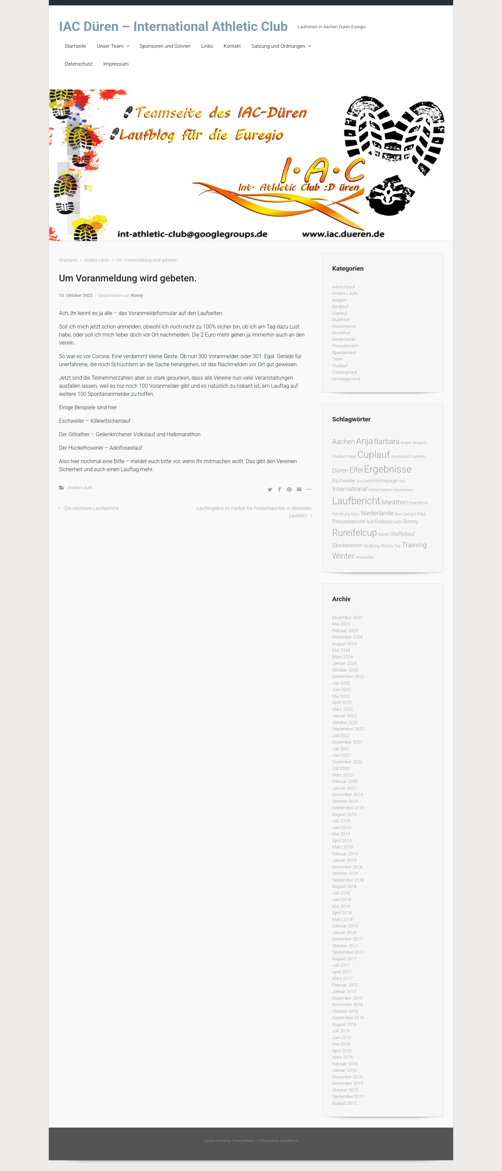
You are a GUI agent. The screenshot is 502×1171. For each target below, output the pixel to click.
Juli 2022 (341, 735)
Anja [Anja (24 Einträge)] (364, 441)
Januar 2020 (344, 788)
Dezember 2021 (347, 742)
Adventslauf (343, 286)
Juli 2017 (341, 965)
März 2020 (342, 775)
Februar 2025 (345, 630)
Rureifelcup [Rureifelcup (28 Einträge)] (354, 532)
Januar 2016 (344, 1070)
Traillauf (340, 365)
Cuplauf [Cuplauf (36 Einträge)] (373, 454)
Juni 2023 (341, 689)
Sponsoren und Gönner (165, 46)
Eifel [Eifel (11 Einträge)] (356, 470)
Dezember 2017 (347, 938)
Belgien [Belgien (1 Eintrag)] (406, 443)
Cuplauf (339, 313)
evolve (209, 1141)
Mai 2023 (341, 696)
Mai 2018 (341, 906)
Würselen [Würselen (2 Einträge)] (364, 557)
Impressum (116, 64)
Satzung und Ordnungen (278, 46)
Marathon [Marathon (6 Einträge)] (395, 502)
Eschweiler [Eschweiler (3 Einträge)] (344, 481)
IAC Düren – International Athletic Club (173, 26)
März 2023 (342, 709)
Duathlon (340, 319)
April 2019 (342, 840)
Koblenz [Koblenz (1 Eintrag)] (385, 490)
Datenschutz (79, 64)
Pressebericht (345, 345)
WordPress (289, 1141)
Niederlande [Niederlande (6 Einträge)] (377, 513)
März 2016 (342, 1057)
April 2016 (342, 1050)
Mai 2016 (341, 1043)
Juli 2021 (341, 748)
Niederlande (343, 339)
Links (207, 46)
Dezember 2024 (347, 637)
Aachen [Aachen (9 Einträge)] (343, 442)
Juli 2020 (341, 768)
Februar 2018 (345, 925)
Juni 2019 (341, 827)
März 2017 (342, 978)
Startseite (75, 46)
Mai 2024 (341, 650)
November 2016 (347, 1004)
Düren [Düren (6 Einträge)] (340, 470)
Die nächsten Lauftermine (92, 508)
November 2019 (347, 794)
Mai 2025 (341, 623)
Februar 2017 (345, 985)
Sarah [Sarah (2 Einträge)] (383, 534)
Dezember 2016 (347, 998)
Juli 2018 (341, 893)
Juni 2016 (341, 1037)
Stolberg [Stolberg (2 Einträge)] (372, 545)
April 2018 (342, 912)
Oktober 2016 (345, 1011)
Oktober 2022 (345, 722)
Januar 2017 (344, 991)
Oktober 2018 (345, 873)
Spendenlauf (344, 352)
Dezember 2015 (347, 1076)
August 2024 (344, 643)
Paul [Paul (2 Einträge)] (421, 513)
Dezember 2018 (347, 866)
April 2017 (342, 971)
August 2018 (344, 886)
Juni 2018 (341, 899)
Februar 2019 (345, 853)
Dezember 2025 (347, 617)
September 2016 (348, 1017)
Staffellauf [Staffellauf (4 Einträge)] (402, 534)
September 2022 (348, 728)
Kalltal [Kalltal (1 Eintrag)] (373, 490)
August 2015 (344, 1103)
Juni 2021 (341, 755)
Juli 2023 (341, 683)
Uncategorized (346, 378)
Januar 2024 (344, 663)
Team (337, 358)
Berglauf (340, 306)
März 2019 (342, 847)
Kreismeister (344, 326)
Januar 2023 (344, 715)
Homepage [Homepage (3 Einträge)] (385, 481)
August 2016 (344, 1024)
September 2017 (348, 952)
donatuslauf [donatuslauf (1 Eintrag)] (400, 456)
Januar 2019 (344, 860)
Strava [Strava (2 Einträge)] (387, 545)
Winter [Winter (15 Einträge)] (343, 556)
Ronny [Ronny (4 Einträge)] (410, 521)
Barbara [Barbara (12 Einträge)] (386, 441)
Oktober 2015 (345, 1090)
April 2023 (342, 702)
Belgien (339, 300)
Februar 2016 (345, 1063)
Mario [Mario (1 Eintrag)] (355, 514)
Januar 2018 (344, 932)
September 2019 (348, 807)
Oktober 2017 (345, 945)
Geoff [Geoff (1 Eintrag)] (368, 481)
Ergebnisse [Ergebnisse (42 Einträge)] (388, 469)
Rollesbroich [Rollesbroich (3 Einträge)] (388, 522)
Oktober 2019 (345, 801)
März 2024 (342, 656)
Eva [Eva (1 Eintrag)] (360, 481)
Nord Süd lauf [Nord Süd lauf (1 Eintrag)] (405, 514)
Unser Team (110, 46)
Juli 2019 (341, 820)
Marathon (341, 332)
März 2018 (342, 919)
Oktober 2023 (345, 670)
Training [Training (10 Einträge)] (414, 545)
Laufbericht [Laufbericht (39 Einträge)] (356, 501)
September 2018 (348, 880)
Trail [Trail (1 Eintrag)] (397, 546)
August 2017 (344, 958)
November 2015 (347, 1083)
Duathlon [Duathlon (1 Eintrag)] (418, 456)
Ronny (137, 295)
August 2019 (344, 814)
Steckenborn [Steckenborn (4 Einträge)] (347, 545)
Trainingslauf (344, 372)
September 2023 (348, 676)
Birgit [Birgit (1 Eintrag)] (352, 456)
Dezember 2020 (347, 761)
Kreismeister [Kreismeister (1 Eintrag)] (403, 490)
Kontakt (232, 46)
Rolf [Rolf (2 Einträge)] (370, 521)
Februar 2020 (345, 781)
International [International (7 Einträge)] (350, 489)
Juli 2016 (341, 1030)
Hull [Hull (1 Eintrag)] (402, 481)
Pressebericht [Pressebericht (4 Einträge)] (348, 521)
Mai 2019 (341, 833)
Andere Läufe (96, 260)
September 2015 (348, 1096)
